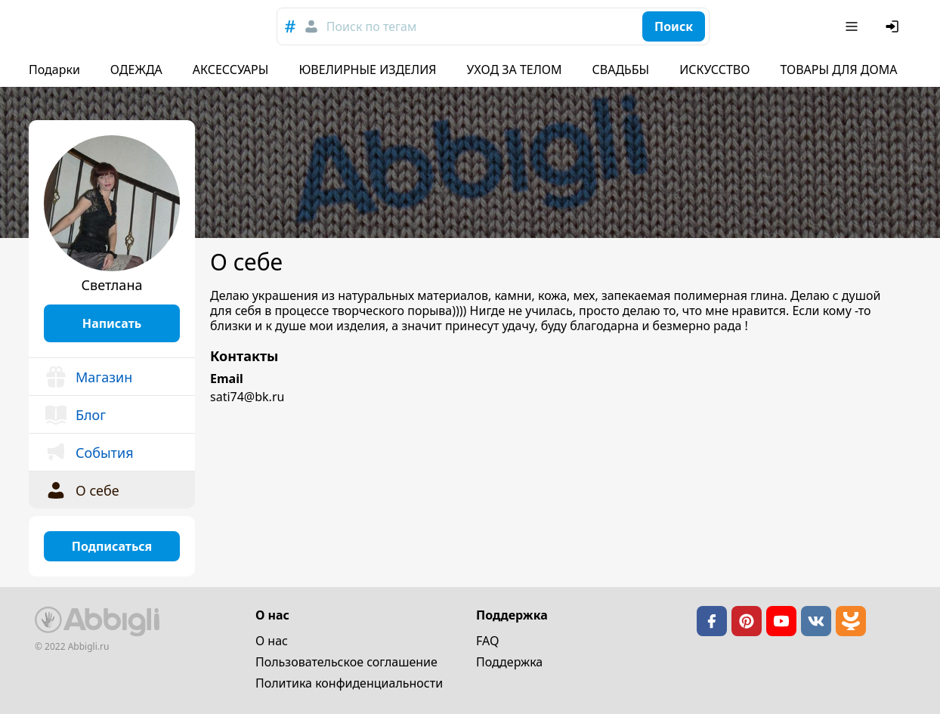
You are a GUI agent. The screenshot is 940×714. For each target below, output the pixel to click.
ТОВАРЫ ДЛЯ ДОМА (838, 69)
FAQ (487, 640)
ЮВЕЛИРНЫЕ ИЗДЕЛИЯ (367, 69)
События (89, 452)
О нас (271, 640)
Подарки (54, 69)
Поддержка (509, 662)
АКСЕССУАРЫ (231, 69)
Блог (75, 415)
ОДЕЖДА (136, 69)
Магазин (88, 377)
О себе (81, 490)
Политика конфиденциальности (349, 683)
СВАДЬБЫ (621, 69)
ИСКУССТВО (714, 69)
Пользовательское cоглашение (346, 662)
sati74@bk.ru (247, 396)
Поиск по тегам (371, 26)
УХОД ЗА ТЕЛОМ (514, 69)
